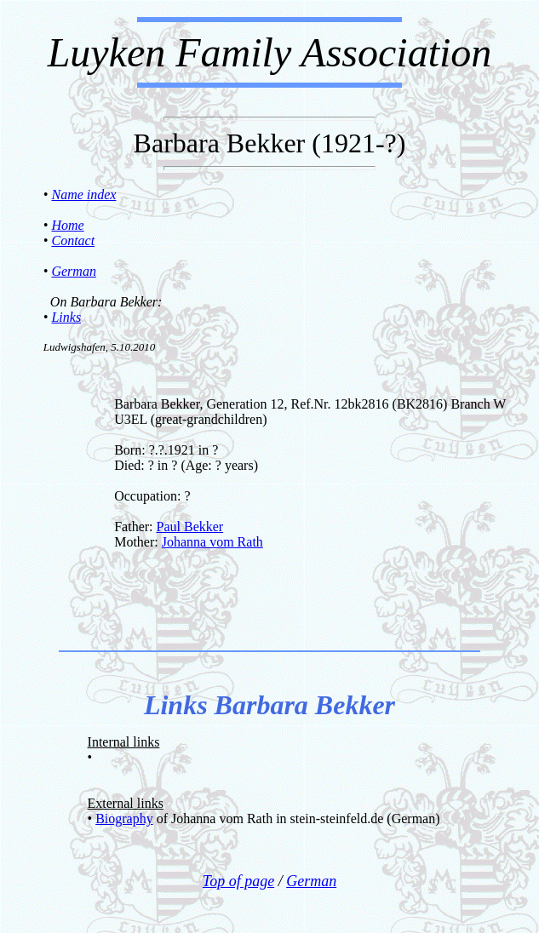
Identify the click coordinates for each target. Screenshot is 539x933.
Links (66, 317)
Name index (83, 194)
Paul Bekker (190, 526)
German (73, 271)
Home (67, 225)
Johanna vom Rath (212, 542)
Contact (73, 240)
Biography (124, 818)
